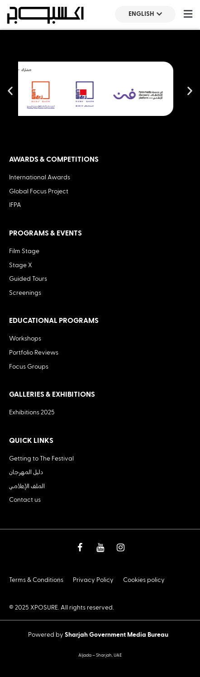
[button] (187, 13)
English (145, 14)
